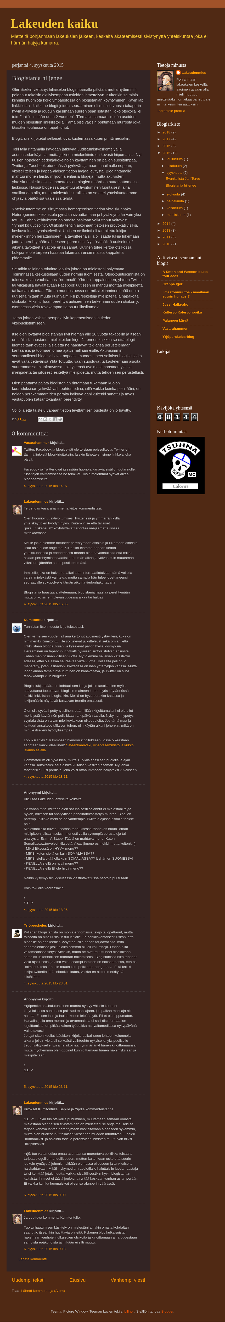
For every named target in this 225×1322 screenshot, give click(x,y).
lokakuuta (175, 166)
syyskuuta (175, 173)
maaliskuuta (177, 215)
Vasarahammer (36, 443)
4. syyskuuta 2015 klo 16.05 (46, 604)
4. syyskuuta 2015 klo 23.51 (46, 983)
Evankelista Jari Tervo (183, 179)
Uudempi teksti (28, 1280)
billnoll (129, 1311)
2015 (166, 153)
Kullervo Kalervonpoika (182, 312)
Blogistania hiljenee (181, 185)
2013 (166, 230)
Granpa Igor (172, 284)
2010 (166, 244)
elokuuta (174, 194)
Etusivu (78, 1280)
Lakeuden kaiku (54, 23)
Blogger (167, 1311)
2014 (166, 224)
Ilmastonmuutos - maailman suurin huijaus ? (185, 294)
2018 (166, 132)
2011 (166, 237)
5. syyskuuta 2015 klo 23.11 (46, 1087)
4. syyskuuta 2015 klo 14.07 (46, 486)
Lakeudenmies (36, 501)
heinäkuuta (176, 201)
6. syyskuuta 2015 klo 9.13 (45, 1249)
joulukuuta (175, 159)
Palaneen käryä (175, 320)
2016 (166, 146)
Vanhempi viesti (128, 1280)
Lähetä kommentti (33, 1259)
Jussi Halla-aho (175, 304)
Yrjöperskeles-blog (178, 337)
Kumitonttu (33, 620)
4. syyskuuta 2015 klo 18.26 (46, 910)
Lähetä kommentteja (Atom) (43, 1291)
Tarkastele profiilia (171, 111)
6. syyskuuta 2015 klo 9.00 (45, 1195)
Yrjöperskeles (35, 925)
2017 (166, 139)
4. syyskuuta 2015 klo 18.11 (46, 776)
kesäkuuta (175, 208)
